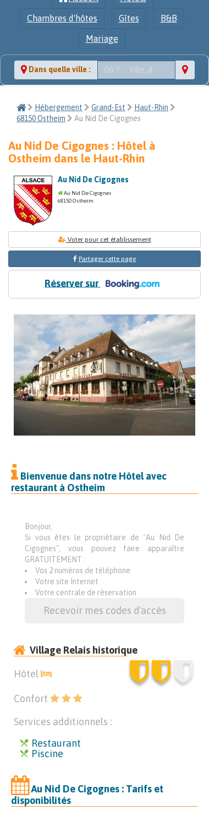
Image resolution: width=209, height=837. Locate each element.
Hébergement (58, 107)
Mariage (102, 39)
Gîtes (129, 18)
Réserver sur (104, 284)
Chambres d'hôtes (62, 18)
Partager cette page (107, 259)
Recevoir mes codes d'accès (104, 610)
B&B (169, 18)
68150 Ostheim (40, 118)
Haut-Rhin (151, 107)
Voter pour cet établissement (104, 239)
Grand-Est (108, 107)
